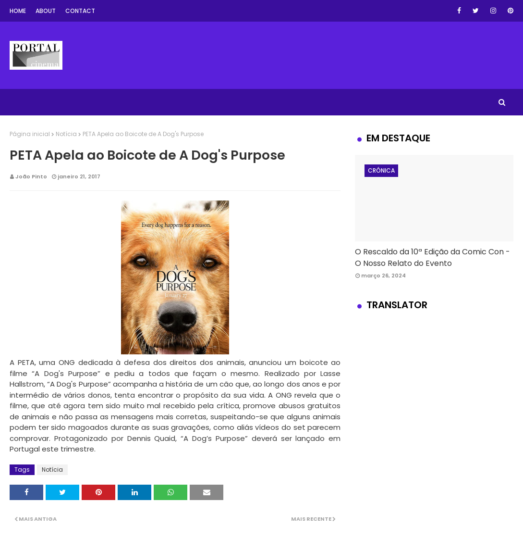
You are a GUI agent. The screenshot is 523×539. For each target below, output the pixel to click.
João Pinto (31, 176)
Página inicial (30, 134)
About (46, 11)
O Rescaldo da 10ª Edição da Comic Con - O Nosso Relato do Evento (432, 257)
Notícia (66, 134)
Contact (80, 11)
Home (18, 11)
